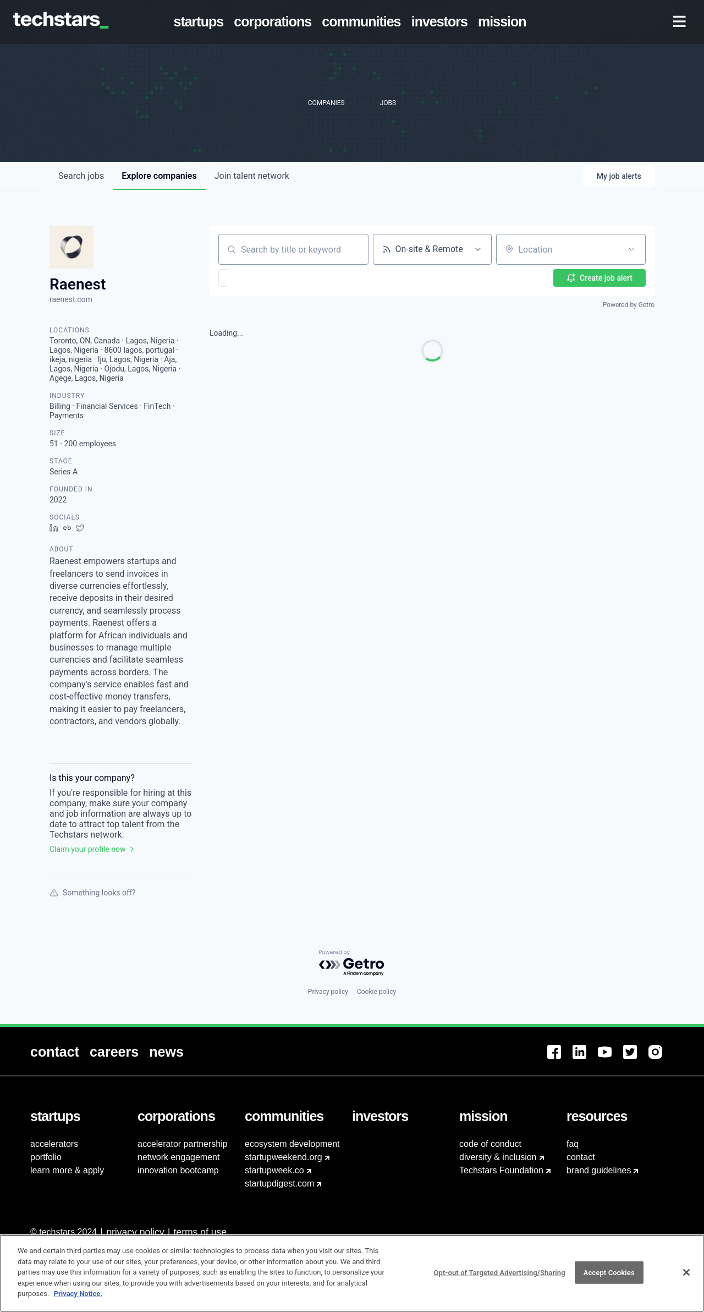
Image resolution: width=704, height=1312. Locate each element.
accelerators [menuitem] (54, 1144)
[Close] (686, 1272)
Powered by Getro (628, 305)
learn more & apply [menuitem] (67, 1170)
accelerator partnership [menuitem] (183, 1144)
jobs (81, 176)
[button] (255, 278)
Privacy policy (328, 992)
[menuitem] (200, 22)
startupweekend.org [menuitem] (283, 1157)
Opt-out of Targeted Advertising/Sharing (499, 1272)
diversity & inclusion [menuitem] (498, 1157)
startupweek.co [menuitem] (274, 1170)
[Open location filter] (631, 249)
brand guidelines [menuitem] (598, 1170)
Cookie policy (376, 992)
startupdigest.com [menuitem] (279, 1183)
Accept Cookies (609, 1272)
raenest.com (71, 299)
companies (159, 176)
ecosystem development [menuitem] (292, 1144)
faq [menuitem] (572, 1144)
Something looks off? (92, 892)
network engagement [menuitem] (178, 1157)
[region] (352, 1273)
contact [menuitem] (580, 1157)
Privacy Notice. (78, 1293)
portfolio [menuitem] (46, 1157)
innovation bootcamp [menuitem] (178, 1170)
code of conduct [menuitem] (490, 1144)
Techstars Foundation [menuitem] (501, 1170)
